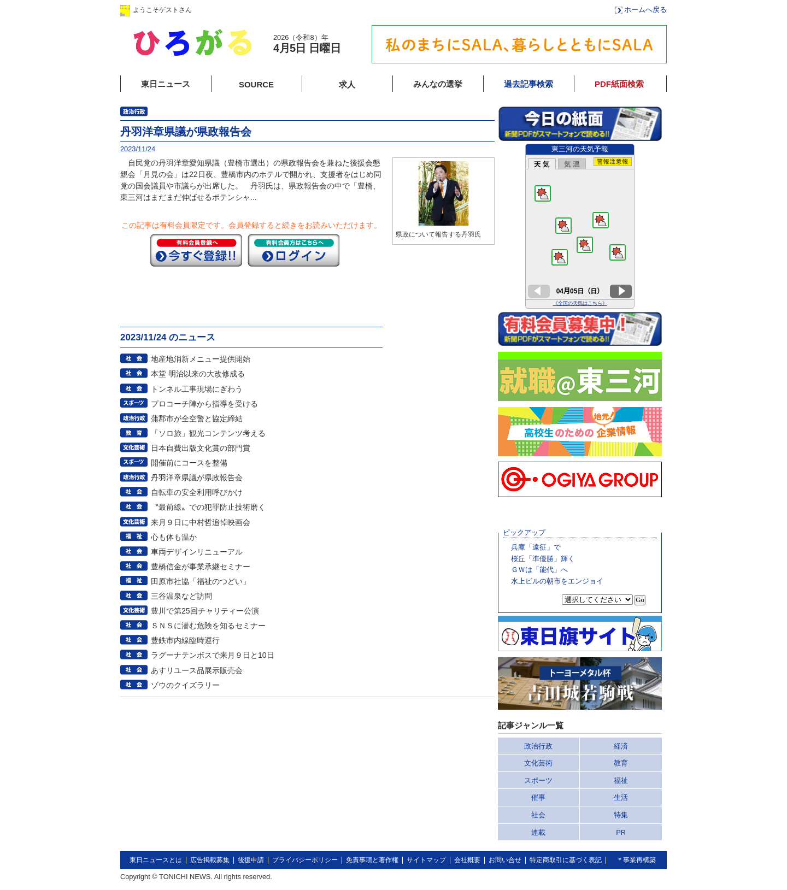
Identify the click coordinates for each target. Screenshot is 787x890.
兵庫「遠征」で (536, 547)
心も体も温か (174, 537)
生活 (621, 797)
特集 (621, 815)
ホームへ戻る (645, 9)
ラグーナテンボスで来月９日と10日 (212, 655)
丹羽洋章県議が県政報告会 (197, 477)
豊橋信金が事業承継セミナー (200, 566)
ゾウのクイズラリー (185, 685)
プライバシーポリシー (305, 860)
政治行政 (538, 746)
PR (621, 832)
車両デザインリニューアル (197, 551)
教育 (621, 763)
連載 (538, 832)
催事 (538, 797)
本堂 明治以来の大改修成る (198, 373)
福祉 (621, 780)
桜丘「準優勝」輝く (543, 559)
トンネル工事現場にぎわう (197, 389)
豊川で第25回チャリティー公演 (205, 610)
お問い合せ (505, 860)
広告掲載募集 (210, 860)
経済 (621, 746)
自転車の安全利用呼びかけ (197, 492)
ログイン (231, 9)
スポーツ (538, 780)
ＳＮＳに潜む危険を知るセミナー (208, 625)
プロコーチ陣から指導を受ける (204, 403)
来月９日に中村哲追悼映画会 (200, 522)
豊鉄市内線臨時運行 (185, 640)
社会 (538, 815)
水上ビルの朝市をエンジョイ (557, 581)
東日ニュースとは (156, 860)
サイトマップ (426, 860)
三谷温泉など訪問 (181, 596)
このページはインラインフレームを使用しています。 (580, 226)
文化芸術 (538, 763)
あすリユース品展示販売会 (197, 670)
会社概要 (467, 860)
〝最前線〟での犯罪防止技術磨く (208, 507)
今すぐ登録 (196, 250)
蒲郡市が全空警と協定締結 (197, 418)
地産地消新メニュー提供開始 (200, 359)
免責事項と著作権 (372, 860)
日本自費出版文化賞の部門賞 (200, 448)
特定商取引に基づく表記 (566, 860)
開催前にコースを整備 (189, 462)
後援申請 (251, 860)
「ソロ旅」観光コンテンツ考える (208, 433)
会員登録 (300, 9)
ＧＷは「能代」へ (539, 569)
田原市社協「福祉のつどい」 (200, 581)
